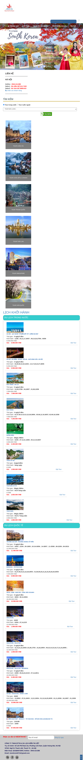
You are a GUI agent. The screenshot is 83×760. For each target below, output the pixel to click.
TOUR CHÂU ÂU (18, 146)
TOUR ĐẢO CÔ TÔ (12, 485)
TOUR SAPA (10, 511)
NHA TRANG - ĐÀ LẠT (13, 384)
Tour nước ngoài (59, 26)
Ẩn (81, 758)
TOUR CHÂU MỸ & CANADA (18, 178)
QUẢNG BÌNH (10, 435)
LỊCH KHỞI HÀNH (16, 312)
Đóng (81, 757)
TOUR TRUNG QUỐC (18, 209)
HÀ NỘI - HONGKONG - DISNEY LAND (17, 693)
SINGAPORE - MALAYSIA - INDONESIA (17, 668)
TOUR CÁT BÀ (11, 460)
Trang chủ (13, 26)
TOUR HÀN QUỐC (18, 305)
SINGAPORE (10, 617)
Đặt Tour (73, 343)
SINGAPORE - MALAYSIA (14, 643)
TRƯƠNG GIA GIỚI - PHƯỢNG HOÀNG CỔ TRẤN (20, 541)
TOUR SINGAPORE (18, 273)
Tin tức (73, 26)
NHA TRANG (10, 410)
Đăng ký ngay (59, 737)
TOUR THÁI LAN (18, 241)
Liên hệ (11, 31)
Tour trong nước (40, 26)
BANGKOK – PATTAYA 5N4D (14, 567)
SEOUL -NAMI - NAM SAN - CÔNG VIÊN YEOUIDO (20, 592)
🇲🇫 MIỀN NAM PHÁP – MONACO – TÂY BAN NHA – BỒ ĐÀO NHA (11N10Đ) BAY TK (29, 719)
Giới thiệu (26, 26)
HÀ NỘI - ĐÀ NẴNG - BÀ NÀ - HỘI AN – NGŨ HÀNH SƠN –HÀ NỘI (25, 359)
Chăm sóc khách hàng (13, 90)
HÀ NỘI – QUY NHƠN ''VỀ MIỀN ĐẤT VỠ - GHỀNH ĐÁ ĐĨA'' (23, 334)
